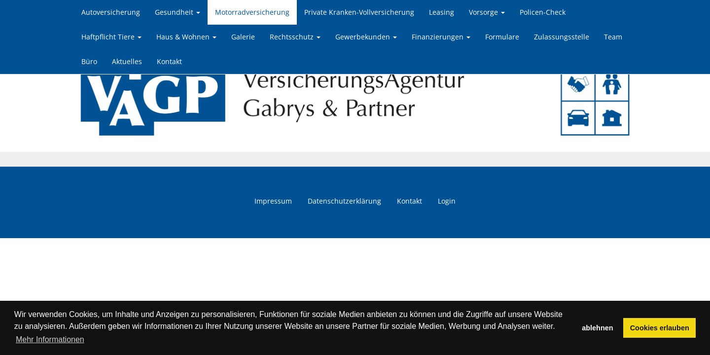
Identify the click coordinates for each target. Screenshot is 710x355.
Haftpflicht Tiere (111, 36)
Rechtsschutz (295, 36)
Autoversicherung (110, 12)
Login (447, 201)
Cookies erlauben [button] (659, 328)
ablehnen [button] (597, 328)
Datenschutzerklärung (344, 201)
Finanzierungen (441, 36)
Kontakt (169, 61)
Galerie (243, 36)
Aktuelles (127, 61)
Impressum (273, 201)
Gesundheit (177, 12)
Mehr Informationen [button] (50, 339)
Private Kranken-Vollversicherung (359, 12)
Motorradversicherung (252, 12)
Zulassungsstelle (561, 36)
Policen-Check (543, 12)
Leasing (441, 12)
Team (613, 36)
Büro (89, 61)
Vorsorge (487, 12)
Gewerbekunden (366, 36)
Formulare (502, 36)
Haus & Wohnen (186, 36)
